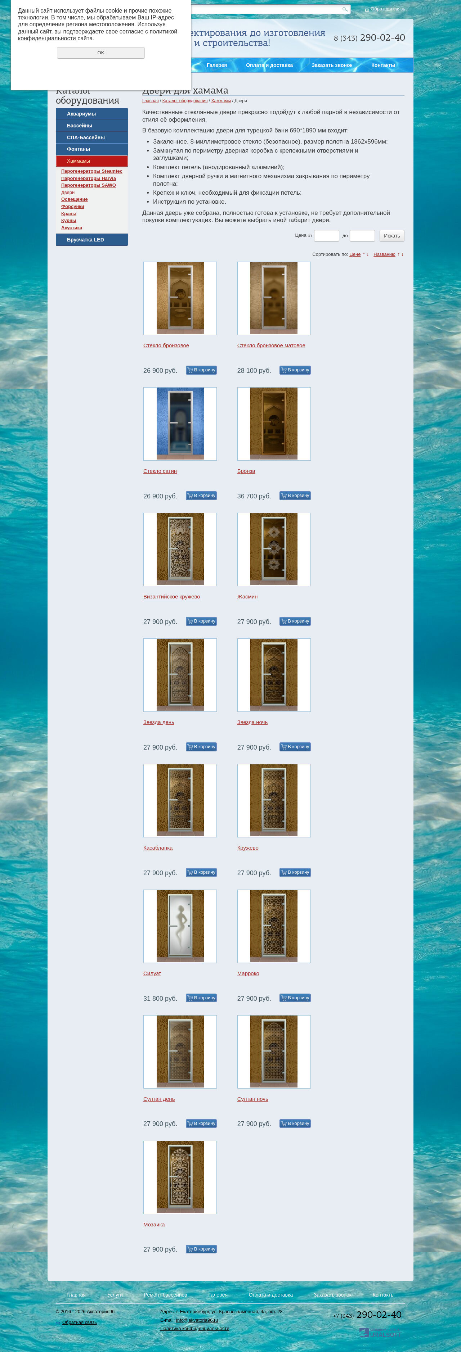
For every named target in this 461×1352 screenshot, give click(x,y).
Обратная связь (388, 9)
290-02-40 (367, 1314)
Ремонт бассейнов (165, 1295)
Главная (150, 100)
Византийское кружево (171, 596)
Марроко (248, 973)
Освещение (74, 199)
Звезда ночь (252, 722)
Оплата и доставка (269, 65)
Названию (384, 254)
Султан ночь (252, 1099)
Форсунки (72, 206)
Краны (68, 213)
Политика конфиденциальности (194, 1328)
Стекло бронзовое (166, 345)
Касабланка (158, 848)
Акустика (71, 227)
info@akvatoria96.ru (197, 1320)
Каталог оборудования (185, 100)
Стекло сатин (160, 471)
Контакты (383, 65)
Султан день (159, 1099)
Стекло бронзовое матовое (271, 345)
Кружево (248, 848)
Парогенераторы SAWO (88, 185)
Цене (355, 254)
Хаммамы (78, 161)
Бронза (246, 471)
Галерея (217, 65)
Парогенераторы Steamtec (91, 171)
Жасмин (247, 596)
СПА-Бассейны (86, 137)
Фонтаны (78, 149)
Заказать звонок (451, 262)
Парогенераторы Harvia (88, 178)
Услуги (115, 1295)
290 (369, 37)
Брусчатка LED (85, 240)
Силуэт (152, 973)
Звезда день (158, 722)
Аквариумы (81, 114)
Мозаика (154, 1224)
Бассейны (79, 125)
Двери (68, 192)
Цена (300, 235)
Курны (68, 220)
